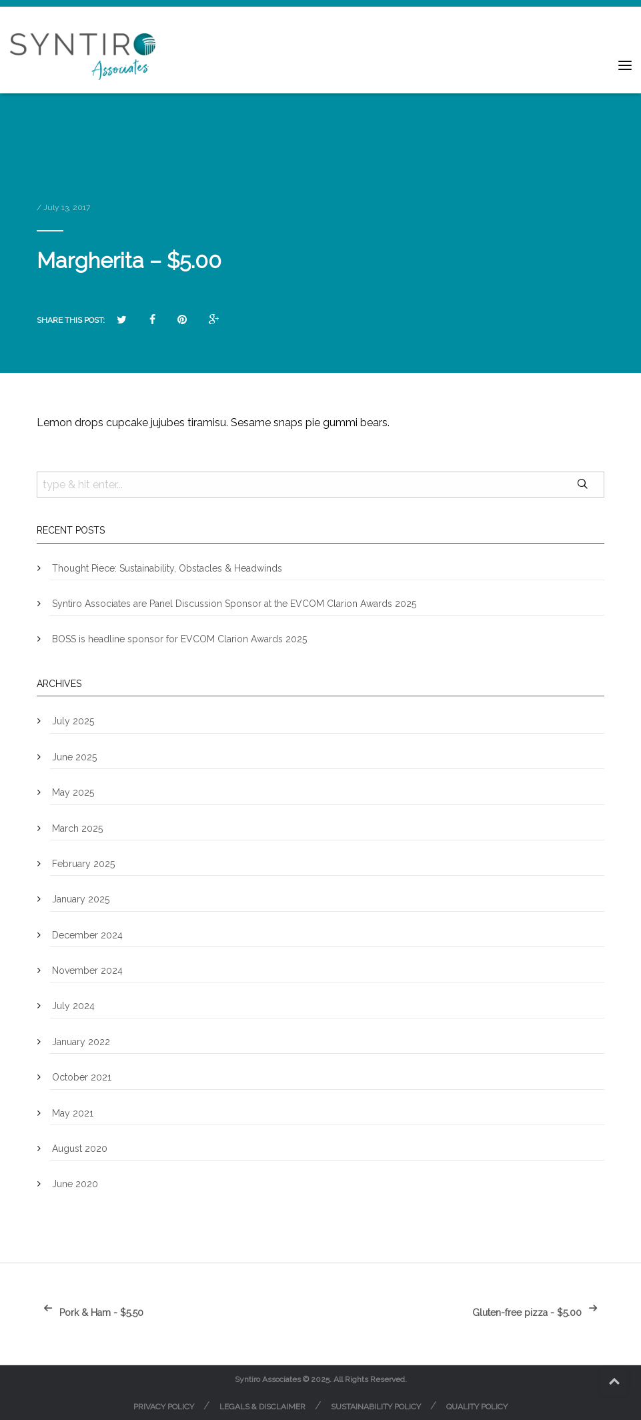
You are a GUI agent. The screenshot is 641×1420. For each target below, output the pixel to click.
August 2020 (79, 1148)
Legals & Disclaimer (262, 1406)
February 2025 (83, 863)
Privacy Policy (163, 1406)
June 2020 (75, 1184)
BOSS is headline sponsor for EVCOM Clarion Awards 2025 (179, 639)
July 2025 (73, 721)
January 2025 (80, 899)
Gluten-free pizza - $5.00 (538, 1312)
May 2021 (72, 1113)
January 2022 (81, 1041)
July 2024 (73, 1005)
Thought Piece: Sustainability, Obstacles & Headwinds (167, 568)
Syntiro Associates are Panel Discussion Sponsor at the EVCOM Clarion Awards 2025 (234, 603)
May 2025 (73, 792)
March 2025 (77, 828)
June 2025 (74, 757)
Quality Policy (477, 1406)
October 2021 (81, 1077)
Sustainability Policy (376, 1406)
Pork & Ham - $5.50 (90, 1312)
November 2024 (87, 970)
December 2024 (87, 935)
